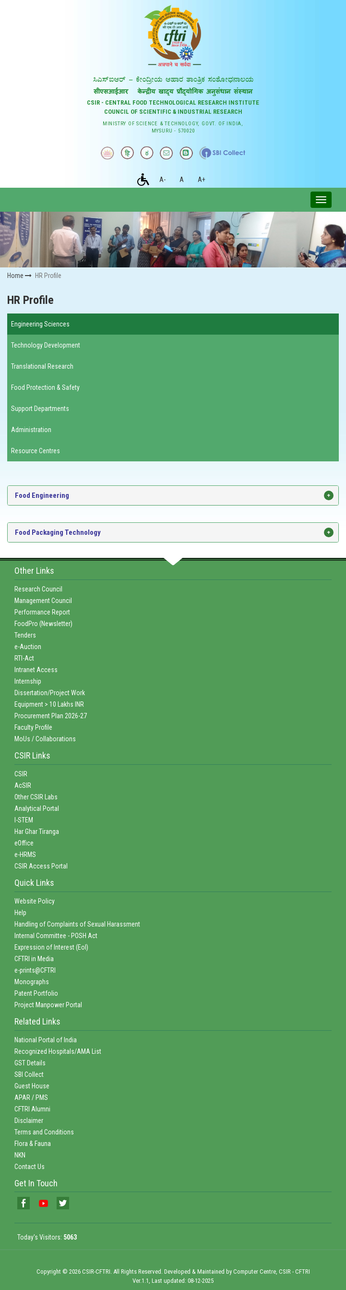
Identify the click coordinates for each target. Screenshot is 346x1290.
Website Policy (34, 901)
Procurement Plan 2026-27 (50, 716)
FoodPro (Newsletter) (43, 623)
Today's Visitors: (47, 1237)
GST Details (30, 1063)
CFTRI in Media (34, 959)
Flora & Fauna (32, 1143)
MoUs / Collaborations (45, 739)
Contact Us (29, 1166)
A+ (201, 179)
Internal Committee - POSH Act (55, 936)
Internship (27, 681)
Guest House (31, 1086)
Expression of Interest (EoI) (51, 947)
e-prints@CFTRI (35, 970)
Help (20, 912)
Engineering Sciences (40, 324)
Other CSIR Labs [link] (36, 797)
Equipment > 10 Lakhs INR (49, 704)
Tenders (25, 635)
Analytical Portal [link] (36, 808)
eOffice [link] (24, 843)
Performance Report (42, 612)
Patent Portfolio (36, 993)
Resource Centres (35, 451)
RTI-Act (24, 658)
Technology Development (45, 345)
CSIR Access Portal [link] (41, 866)
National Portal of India (45, 1040)
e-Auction (27, 647)
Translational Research (42, 366)
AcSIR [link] (22, 785)
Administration (31, 430)
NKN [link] (19, 1155)
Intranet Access (36, 670)
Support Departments (40, 408)
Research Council (38, 589)
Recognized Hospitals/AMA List (57, 1051)
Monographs (31, 982)
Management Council (43, 600)
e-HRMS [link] (25, 854)
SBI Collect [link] (29, 1074)
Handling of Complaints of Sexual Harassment (77, 924)
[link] (23, 1203)
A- (162, 179)
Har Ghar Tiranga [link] (36, 831)
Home (19, 275)
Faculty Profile (33, 727)
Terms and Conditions (44, 1132)
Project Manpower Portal (48, 1005)
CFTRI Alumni (32, 1109)
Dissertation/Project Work (49, 693)
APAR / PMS (31, 1097)
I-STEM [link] (23, 820)
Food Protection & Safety (45, 387)
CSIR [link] (20, 774)
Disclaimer (28, 1120)
